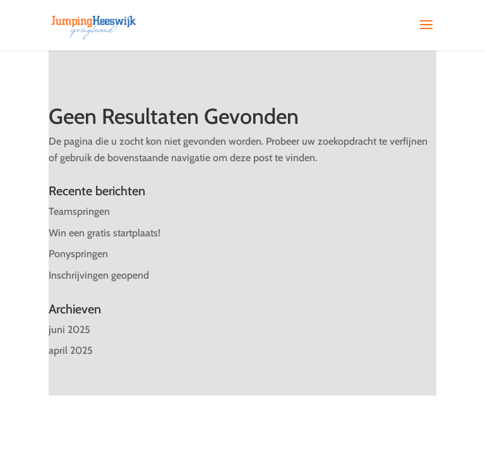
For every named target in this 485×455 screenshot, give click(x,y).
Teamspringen (79, 211)
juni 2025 (69, 330)
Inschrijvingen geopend (99, 275)
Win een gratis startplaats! (104, 233)
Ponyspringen (78, 254)
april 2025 (71, 350)
